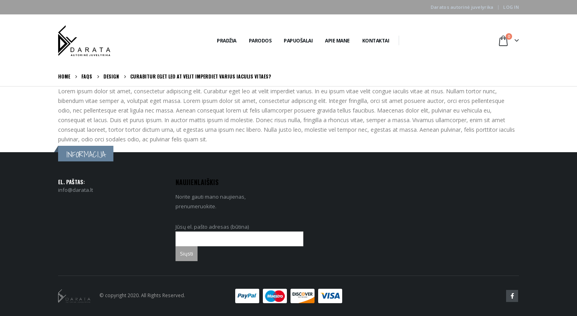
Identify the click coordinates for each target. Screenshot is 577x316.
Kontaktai (375, 40)
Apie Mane (337, 40)
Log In (511, 7)
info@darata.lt (75, 189)
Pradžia (226, 40)
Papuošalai (298, 40)
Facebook (512, 296)
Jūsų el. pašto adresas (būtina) (239, 232)
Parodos (260, 40)
